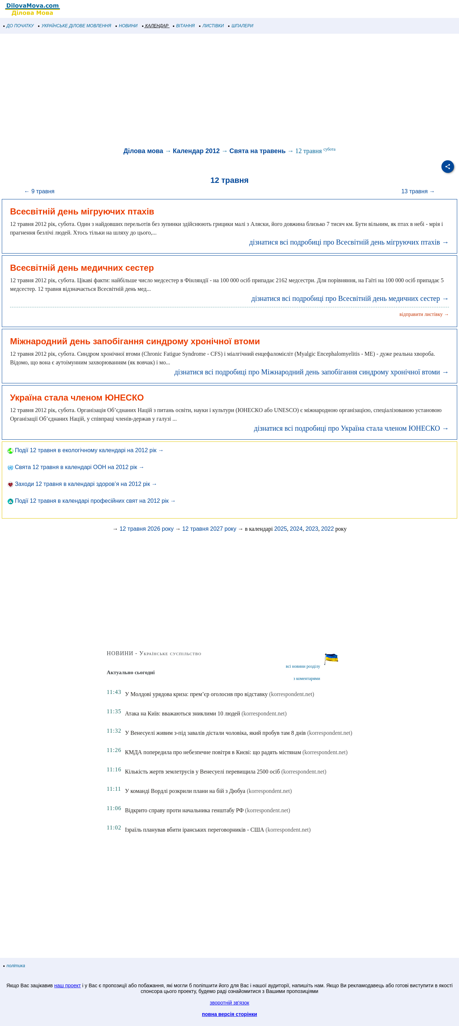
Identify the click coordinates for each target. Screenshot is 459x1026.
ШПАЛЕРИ (240, 25)
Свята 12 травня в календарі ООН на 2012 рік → (76, 467)
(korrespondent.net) (291, 694)
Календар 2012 (196, 151)
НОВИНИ (127, 25)
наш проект (67, 985)
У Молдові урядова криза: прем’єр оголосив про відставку (196, 694)
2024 (296, 529)
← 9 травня (39, 191)
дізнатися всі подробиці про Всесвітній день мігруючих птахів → (349, 242)
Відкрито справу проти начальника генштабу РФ (184, 810)
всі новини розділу (303, 666)
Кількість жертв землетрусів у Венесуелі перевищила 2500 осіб (202, 772)
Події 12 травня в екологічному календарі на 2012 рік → (86, 450)
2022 (327, 529)
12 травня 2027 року (209, 529)
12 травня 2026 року (146, 529)
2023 (312, 529)
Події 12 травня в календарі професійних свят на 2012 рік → (92, 501)
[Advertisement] (215, 91)
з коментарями (306, 678)
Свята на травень (258, 151)
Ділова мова (143, 151)
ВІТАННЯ (184, 25)
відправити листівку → (424, 314)
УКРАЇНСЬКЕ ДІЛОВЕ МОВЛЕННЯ (74, 25)
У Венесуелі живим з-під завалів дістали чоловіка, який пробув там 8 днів (215, 733)
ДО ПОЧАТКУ (19, 25)
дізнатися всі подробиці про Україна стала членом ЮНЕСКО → (351, 428)
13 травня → (418, 191)
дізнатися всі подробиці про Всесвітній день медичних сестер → (350, 298)
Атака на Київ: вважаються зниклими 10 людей (182, 713)
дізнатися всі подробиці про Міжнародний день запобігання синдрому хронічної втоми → (311, 372)
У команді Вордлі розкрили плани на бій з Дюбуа (185, 791)
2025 (280, 529)
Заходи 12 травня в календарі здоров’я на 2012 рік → (82, 484)
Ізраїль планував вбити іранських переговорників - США (194, 830)
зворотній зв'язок (229, 1003)
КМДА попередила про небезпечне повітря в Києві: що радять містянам (213, 752)
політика (14, 965)
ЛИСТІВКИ (211, 25)
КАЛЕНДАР (155, 25)
